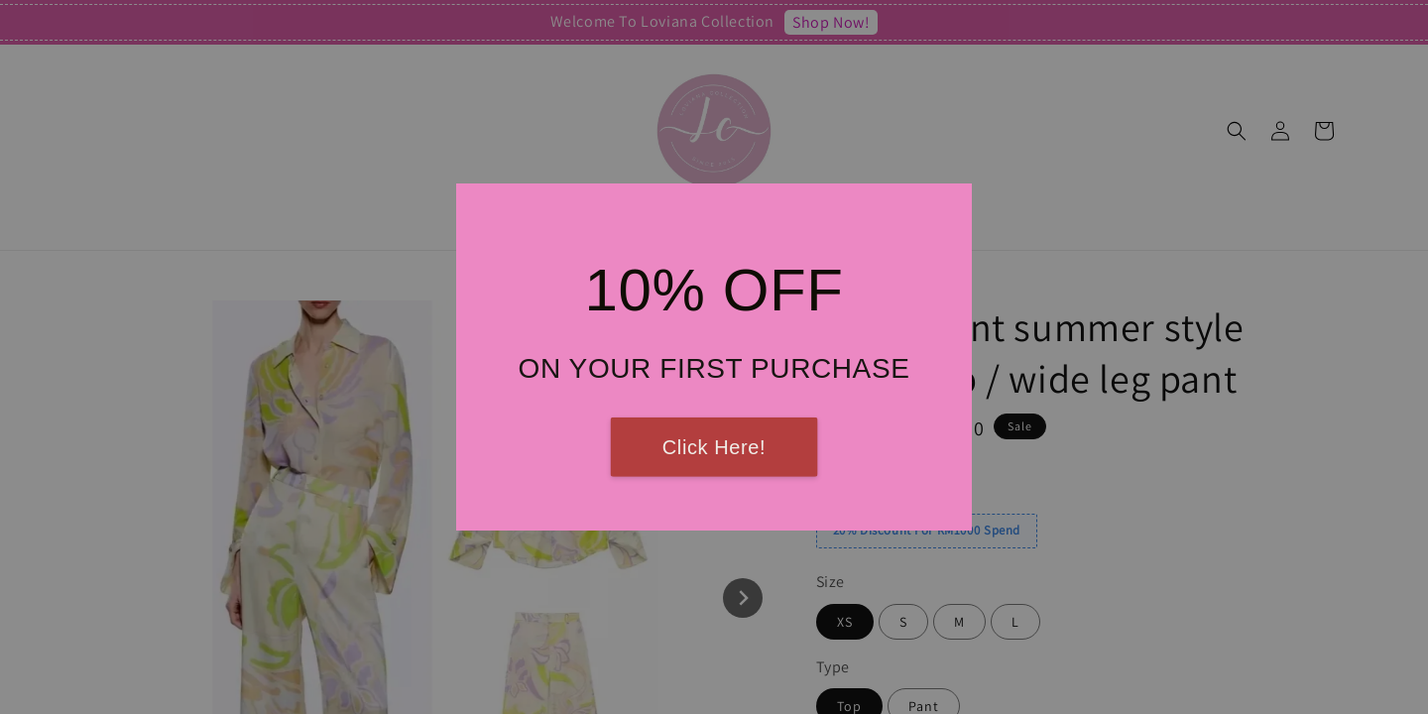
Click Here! (714, 447)
